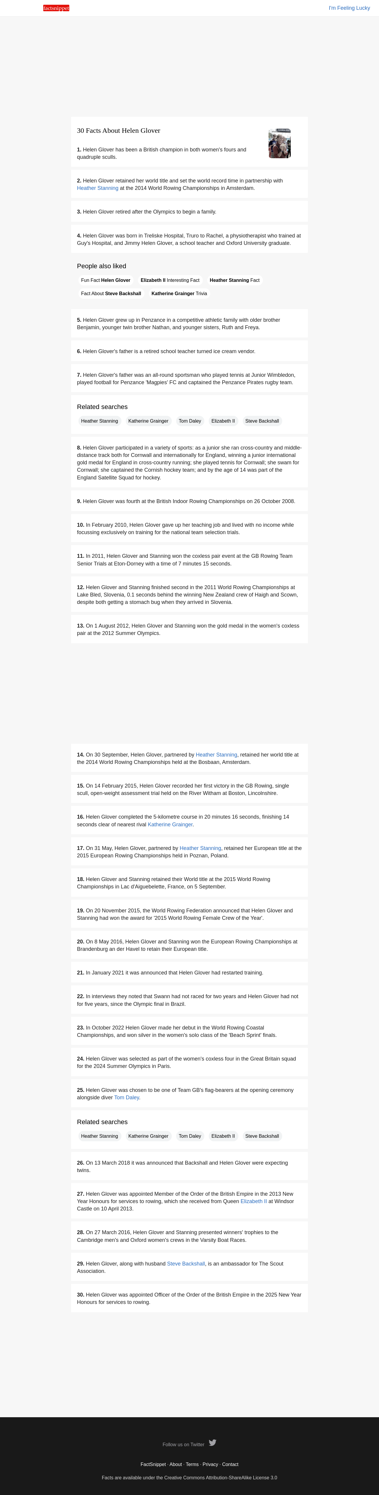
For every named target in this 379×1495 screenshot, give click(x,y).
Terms (192, 1464)
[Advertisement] (189, 66)
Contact (230, 1464)
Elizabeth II (223, 421)
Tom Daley (190, 421)
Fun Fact (105, 280)
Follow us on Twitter (189, 1444)
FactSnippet (153, 1464)
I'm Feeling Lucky (349, 8)
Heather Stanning (97, 188)
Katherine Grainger (148, 421)
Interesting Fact (170, 280)
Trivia (179, 293)
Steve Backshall (262, 421)
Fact (235, 280)
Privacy (210, 1464)
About (176, 1464)
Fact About (111, 293)
